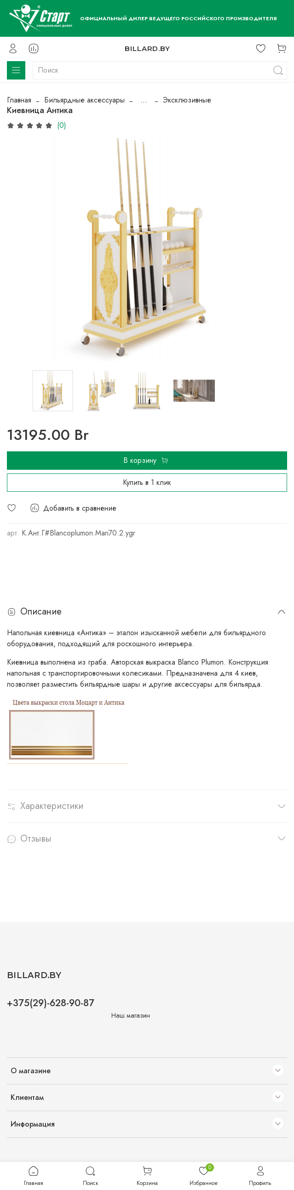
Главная (19, 100)
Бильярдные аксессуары (84, 100)
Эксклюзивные (187, 100)
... (143, 100)
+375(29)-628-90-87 (50, 1003)
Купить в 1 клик (147, 482)
